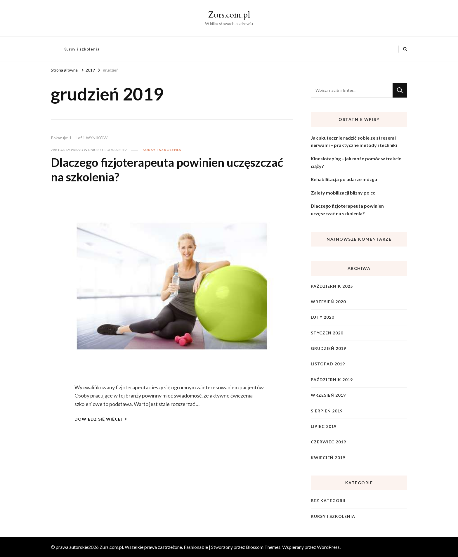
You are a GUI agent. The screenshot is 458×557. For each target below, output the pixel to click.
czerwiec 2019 (328, 441)
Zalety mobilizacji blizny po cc (343, 192)
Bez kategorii (328, 500)
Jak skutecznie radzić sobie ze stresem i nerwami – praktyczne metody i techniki (354, 141)
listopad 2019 (328, 363)
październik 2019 (332, 379)
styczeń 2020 (327, 332)
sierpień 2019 (327, 410)
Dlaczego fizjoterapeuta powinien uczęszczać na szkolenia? (347, 209)
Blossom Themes (263, 547)
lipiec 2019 (323, 426)
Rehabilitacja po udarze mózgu (344, 179)
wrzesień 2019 (328, 395)
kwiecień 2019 (328, 457)
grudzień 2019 (328, 348)
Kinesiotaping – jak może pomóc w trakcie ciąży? (356, 162)
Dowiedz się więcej (100, 419)
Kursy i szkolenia (81, 49)
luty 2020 (322, 317)
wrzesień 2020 (328, 301)
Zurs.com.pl (229, 14)
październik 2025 (332, 286)
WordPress (328, 547)
